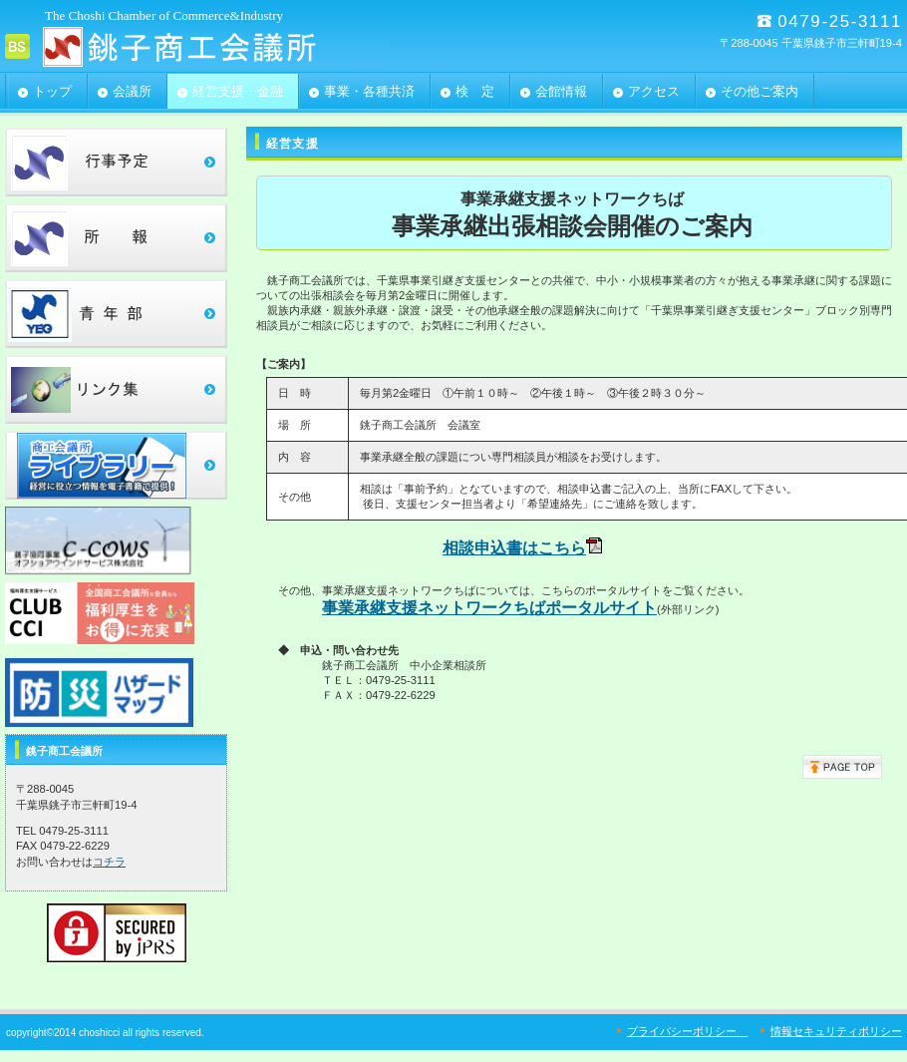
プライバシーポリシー (687, 1031)
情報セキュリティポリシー (836, 1031)
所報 (116, 237)
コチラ (109, 862)
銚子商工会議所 (204, 46)
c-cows (116, 541)
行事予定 (116, 162)
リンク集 (116, 389)
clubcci (116, 616)
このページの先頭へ (842, 767)
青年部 (116, 313)
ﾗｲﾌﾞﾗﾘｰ (116, 465)
